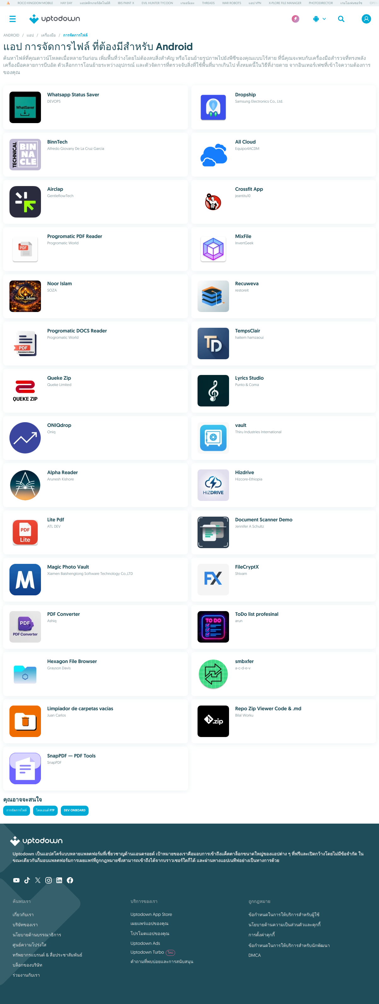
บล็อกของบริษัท (27, 965)
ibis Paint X (126, 3)
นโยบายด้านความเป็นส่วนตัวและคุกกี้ (285, 924)
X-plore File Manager (285, 3)
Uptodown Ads (145, 943)
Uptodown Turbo (152, 952)
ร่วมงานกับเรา (26, 975)
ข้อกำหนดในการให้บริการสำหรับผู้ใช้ (284, 914)
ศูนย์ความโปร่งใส (29, 945)
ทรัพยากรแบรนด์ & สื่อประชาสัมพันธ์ (47, 955)
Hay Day (66, 3)
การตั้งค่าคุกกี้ (262, 935)
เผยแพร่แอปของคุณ (149, 923)
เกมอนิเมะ (187, 3)
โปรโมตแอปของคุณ (149, 933)
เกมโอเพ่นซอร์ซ (351, 3)
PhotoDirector (321, 3)
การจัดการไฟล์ (16, 810)
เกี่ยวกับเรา (23, 914)
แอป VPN (255, 3)
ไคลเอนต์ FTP (45, 810)
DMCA (255, 955)
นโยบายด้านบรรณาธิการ (37, 935)
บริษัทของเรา (25, 924)
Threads (208, 3)
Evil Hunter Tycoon (157, 3)
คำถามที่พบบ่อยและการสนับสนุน (161, 961)
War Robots (231, 3)
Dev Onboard (74, 810)
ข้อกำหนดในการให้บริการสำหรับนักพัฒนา (289, 945)
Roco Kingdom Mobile (35, 3)
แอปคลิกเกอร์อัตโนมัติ (95, 3)
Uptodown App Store (151, 914)
